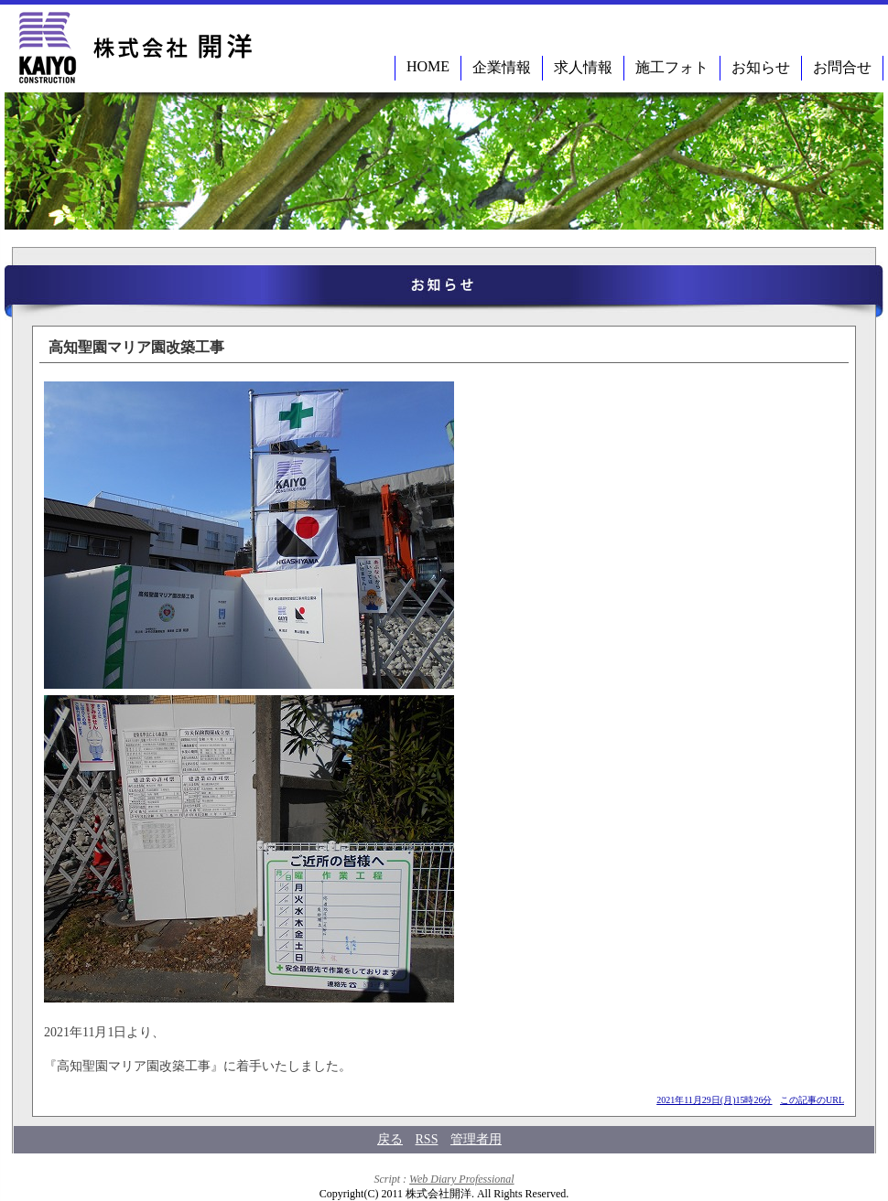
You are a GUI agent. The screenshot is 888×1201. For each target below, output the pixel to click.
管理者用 (476, 1139)
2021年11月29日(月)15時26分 (714, 1100)
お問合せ (842, 67)
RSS (427, 1139)
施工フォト (672, 67)
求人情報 (583, 67)
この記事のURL (812, 1100)
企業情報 (501, 67)
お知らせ (760, 67)
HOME (427, 66)
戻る (390, 1139)
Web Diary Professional (461, 1179)
